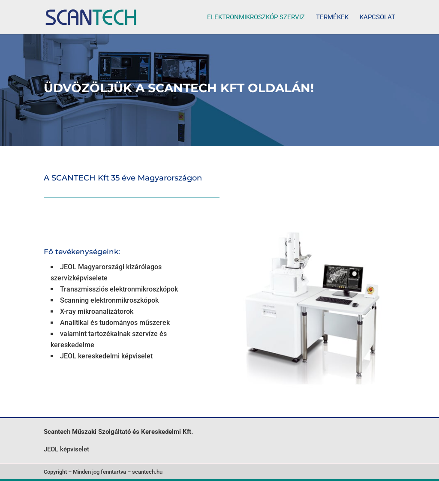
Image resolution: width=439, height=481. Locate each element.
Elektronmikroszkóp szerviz (256, 17)
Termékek (332, 17)
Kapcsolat (377, 17)
